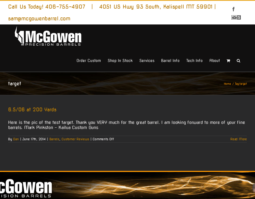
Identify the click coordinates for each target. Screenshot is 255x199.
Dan (16, 139)
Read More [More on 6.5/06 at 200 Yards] (238, 139)
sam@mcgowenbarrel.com (39, 18)
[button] (238, 60)
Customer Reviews (75, 139)
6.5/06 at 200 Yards (32, 109)
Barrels (54, 139)
